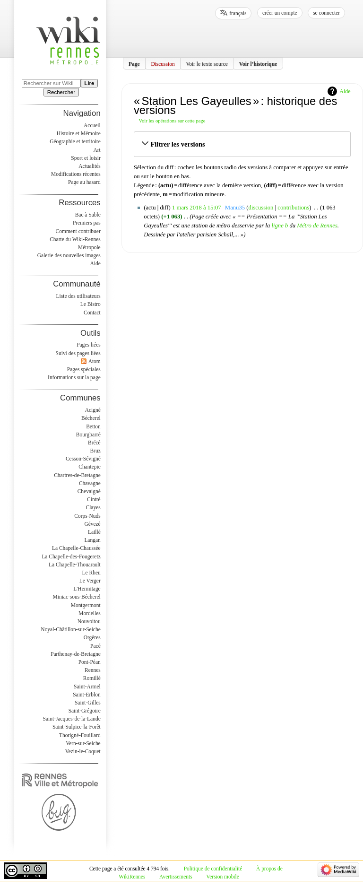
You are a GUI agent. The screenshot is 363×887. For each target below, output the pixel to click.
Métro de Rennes (317, 225)
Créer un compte (279, 13)
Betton (93, 426)
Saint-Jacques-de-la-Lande (72, 719)
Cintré (94, 499)
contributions (293, 207)
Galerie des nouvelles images (69, 255)
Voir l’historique (258, 63)
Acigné (93, 410)
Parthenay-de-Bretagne (76, 654)
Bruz (95, 450)
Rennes (93, 670)
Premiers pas (87, 223)
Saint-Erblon (87, 694)
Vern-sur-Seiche (83, 743)
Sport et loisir (85, 158)
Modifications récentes (76, 174)
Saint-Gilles (88, 702)
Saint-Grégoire (85, 710)
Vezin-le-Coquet (83, 751)
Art (96, 150)
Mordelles (89, 613)
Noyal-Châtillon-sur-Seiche (70, 629)
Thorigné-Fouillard (80, 735)
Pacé (95, 646)
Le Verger (90, 580)
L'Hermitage (86, 588)
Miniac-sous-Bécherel (77, 597)
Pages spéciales (84, 369)
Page (134, 63)
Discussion (162, 63)
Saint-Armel (87, 686)
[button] (242, 144)
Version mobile (222, 876)
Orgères (92, 637)
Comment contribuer (78, 231)
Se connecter (326, 13)
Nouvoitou (89, 621)
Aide (344, 91)
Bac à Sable (88, 214)
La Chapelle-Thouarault (75, 564)
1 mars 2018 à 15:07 (196, 207)
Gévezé (92, 524)
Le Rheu (91, 572)
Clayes (93, 507)
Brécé (94, 442)
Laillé (94, 532)
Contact (92, 312)
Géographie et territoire (75, 141)
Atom (94, 361)
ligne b (279, 225)
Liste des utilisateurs (78, 296)
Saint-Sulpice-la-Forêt (76, 727)
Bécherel (91, 418)
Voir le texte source (207, 63)
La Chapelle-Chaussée (76, 548)
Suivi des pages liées (78, 353)
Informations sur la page (74, 377)
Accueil (92, 125)
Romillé (92, 678)
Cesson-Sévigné (83, 458)
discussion (261, 207)
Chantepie (89, 467)
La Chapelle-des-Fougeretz (71, 556)
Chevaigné (89, 491)
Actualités (89, 166)
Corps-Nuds (87, 516)
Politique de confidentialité (213, 868)
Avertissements (175, 876)
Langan (92, 540)
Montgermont (86, 605)
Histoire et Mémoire (79, 133)
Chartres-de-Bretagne (77, 475)
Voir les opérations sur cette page (172, 120)
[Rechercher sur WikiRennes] (51, 83)
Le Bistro (90, 304)
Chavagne (90, 483)
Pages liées (89, 345)
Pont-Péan (89, 662)
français (237, 13)
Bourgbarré (88, 434)
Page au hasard (84, 182)
